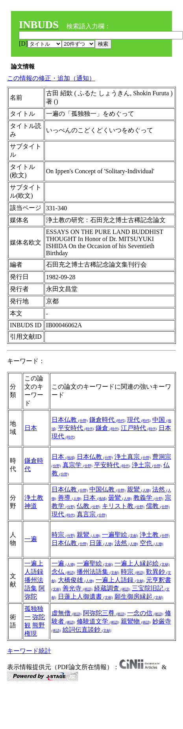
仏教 (88, 506)
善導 (69, 497)
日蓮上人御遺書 (85, 596)
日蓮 (101, 543)
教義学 (148, 497)
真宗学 (77, 465)
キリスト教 (123, 506)
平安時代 (76, 428)
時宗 (63, 534)
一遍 (30, 539)
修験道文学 (98, 621)
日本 (30, 428)
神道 (30, 506)
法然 (126, 543)
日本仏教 (70, 419)
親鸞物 (136, 621)
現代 (139, 419)
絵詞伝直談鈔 (87, 629)
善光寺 (77, 588)
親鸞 (139, 489)
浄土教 (33, 497)
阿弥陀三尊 (104, 613)
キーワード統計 (29, 650)
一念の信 (145, 613)
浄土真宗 (133, 456)
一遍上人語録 (120, 580)
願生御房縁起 (139, 596)
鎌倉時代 (107, 419)
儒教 (158, 506)
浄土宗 (147, 465)
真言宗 (92, 514)
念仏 (63, 571)
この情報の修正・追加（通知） (51, 78)
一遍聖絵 (120, 534)
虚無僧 (66, 613)
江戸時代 (139, 428)
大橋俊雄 (76, 580)
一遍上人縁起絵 (142, 563)
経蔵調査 (112, 588)
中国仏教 (107, 489)
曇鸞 (120, 497)
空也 (151, 543)
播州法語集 (98, 571)
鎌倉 (107, 428)
